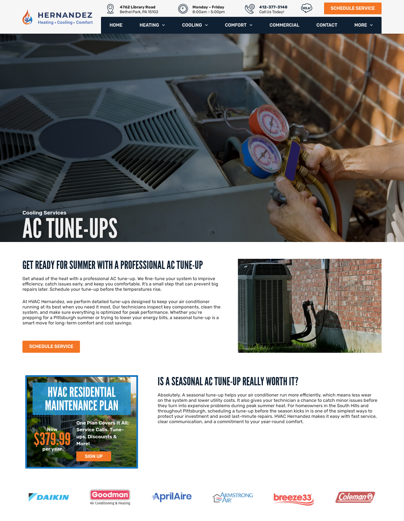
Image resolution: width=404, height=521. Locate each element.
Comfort (238, 25)
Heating (152, 25)
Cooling (195, 25)
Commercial (284, 25)
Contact (326, 25)
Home (115, 25)
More (363, 25)
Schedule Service (353, 8)
